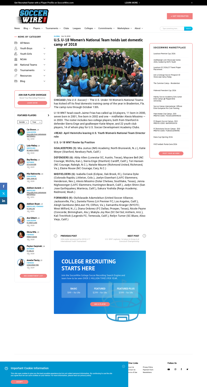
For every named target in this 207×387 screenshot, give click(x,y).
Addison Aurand (34, 187)
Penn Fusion (32, 237)
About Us (131, 367)
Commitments (105, 28)
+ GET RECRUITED (180, 16)
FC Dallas (31, 209)
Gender (22, 122)
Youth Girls (23, 53)
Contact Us (131, 370)
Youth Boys (23, 48)
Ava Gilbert (32, 218)
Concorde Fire (33, 265)
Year (34, 122)
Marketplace (123, 28)
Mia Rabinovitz (34, 173)
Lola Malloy (32, 145)
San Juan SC (32, 179)
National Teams (25, 64)
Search (188, 28)
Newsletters (147, 372)
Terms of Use (132, 372)
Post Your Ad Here (171, 189)
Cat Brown (32, 129)
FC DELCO (30, 251)
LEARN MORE (131, 2)
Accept (19, 382)
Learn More (32, 103)
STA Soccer (31, 164)
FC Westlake (32, 223)
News (17, 28)
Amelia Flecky (33, 260)
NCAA (20, 59)
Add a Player (100, 340)
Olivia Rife (32, 232)
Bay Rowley (32, 159)
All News (22, 42)
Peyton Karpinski (35, 246)
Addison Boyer (34, 203)
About (137, 28)
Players (36, 28)
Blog (26, 28)
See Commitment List (33, 276)
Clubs (66, 28)
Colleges (89, 28)
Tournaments (52, 28)
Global (57, 36)
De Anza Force (33, 150)
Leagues (77, 28)
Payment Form (148, 370)
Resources (23, 75)
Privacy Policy (148, 367)
